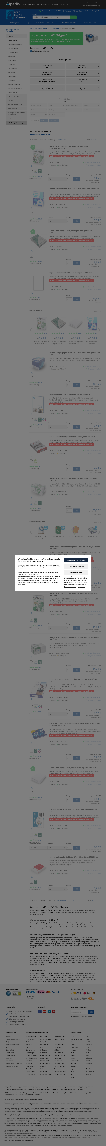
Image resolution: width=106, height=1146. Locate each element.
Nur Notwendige (76, 572)
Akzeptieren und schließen (76, 560)
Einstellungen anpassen (76, 566)
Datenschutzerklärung (70, 587)
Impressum (81, 587)
